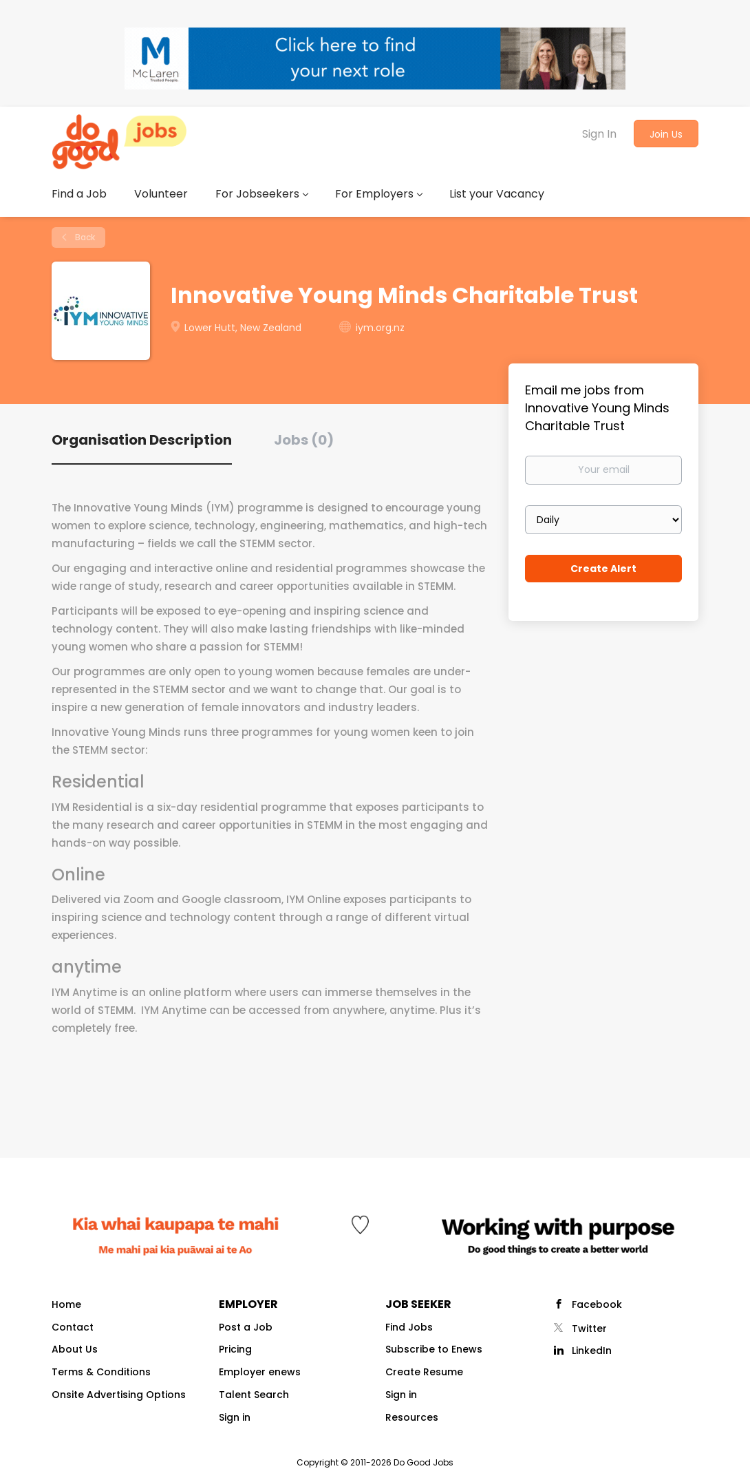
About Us (75, 1349)
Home (66, 1304)
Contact (73, 1327)
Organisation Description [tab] (142, 439)
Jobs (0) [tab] (304, 439)
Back (84, 237)
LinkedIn (592, 1350)
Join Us (666, 134)
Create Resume (424, 1372)
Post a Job (245, 1327)
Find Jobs (409, 1327)
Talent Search (254, 1394)
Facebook (597, 1304)
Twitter (589, 1328)
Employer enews (260, 1372)
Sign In (599, 134)
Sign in (234, 1417)
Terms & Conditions (101, 1372)
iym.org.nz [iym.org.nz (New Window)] (380, 328)
